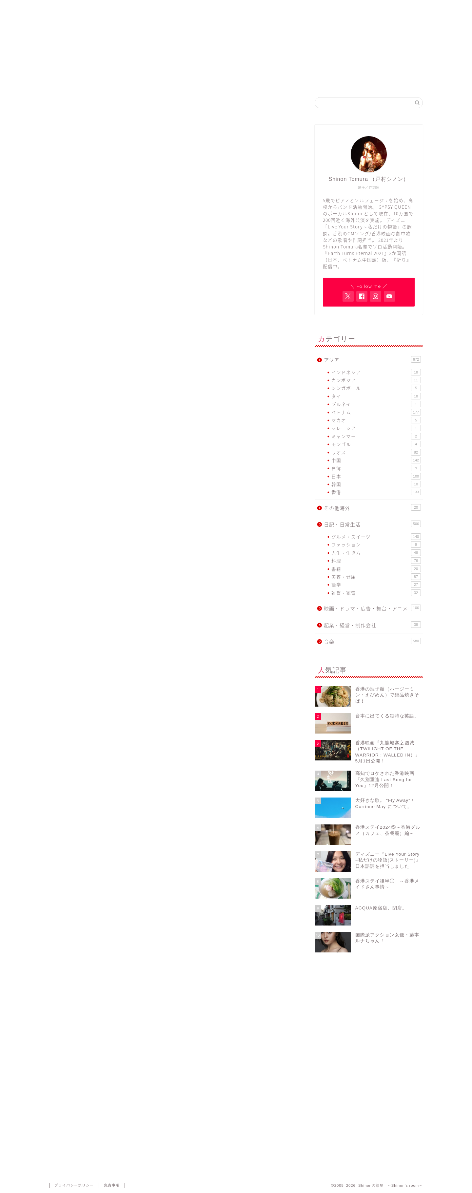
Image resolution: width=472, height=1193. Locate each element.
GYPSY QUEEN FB (275, 80)
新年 (68, 387)
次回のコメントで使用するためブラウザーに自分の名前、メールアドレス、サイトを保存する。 (170, 1073)
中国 (376, 460)
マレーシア (376, 428)
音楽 (372, 641)
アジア (372, 360)
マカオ (376, 420)
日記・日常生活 (75, 112)
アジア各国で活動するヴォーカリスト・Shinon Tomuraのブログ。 (236, 49)
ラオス (376, 452)
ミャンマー (376, 436)
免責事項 (112, 1185)
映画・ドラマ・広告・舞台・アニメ (372, 608)
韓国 (376, 484)
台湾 (376, 468)
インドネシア (376, 372)
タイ (376, 396)
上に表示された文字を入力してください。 (99, 1101)
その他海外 (372, 508)
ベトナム (376, 412)
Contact (355, 80)
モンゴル (376, 444)
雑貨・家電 (376, 592)
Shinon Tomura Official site (196, 80)
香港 (376, 492)
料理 (376, 560)
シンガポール (376, 388)
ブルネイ (376, 404)
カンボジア (376, 380)
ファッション (376, 544)
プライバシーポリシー (74, 1185)
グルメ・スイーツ (376, 536)
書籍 (376, 568)
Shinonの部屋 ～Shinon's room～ (236, 21)
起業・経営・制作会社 (372, 625)
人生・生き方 (376, 552)
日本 (376, 476)
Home (118, 80)
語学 (376, 584)
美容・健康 (376, 576)
